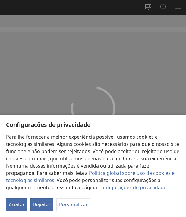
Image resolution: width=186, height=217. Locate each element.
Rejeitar (42, 204)
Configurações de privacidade (132, 187)
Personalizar (73, 204)
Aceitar (17, 204)
